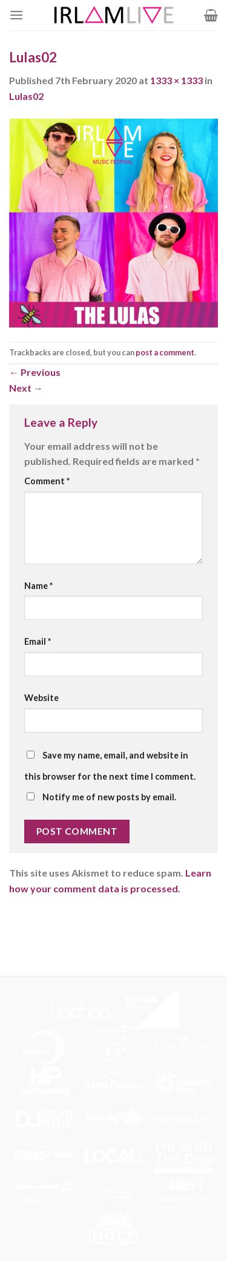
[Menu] (16, 15)
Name (38, 586)
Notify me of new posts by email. (109, 797)
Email (37, 641)
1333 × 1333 (176, 80)
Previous (35, 372)
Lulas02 (26, 96)
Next (26, 387)
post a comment (165, 352)
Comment (47, 481)
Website (41, 698)
